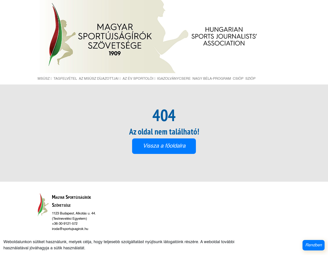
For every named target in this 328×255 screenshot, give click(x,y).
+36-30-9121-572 (64, 223)
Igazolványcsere (174, 78)
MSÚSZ (45, 78)
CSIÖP (238, 78)
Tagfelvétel (65, 78)
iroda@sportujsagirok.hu (70, 229)
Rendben (313, 245)
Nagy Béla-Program (211, 78)
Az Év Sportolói (139, 78)
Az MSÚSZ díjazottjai (99, 78)
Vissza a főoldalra (164, 146)
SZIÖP (250, 78)
